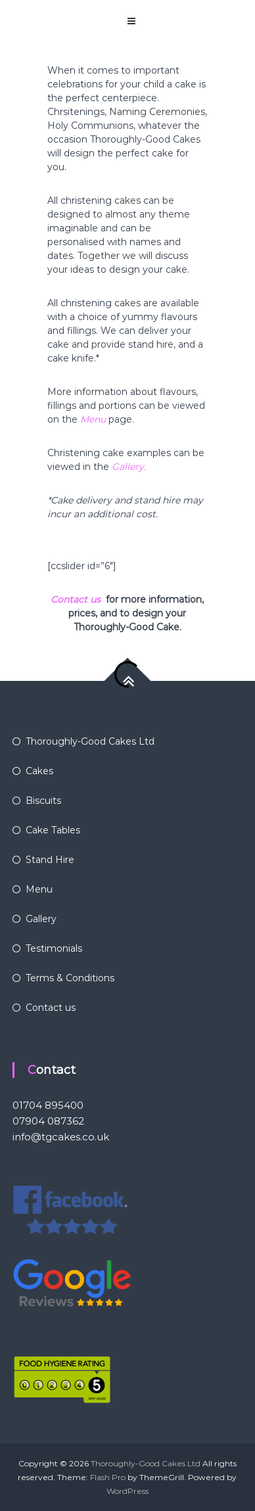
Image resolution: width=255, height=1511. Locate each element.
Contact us (76, 599)
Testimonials (54, 948)
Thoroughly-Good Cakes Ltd (90, 741)
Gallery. (129, 467)
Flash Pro (108, 1477)
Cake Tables (53, 830)
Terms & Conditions (70, 978)
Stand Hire (50, 860)
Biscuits (43, 800)
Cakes (39, 771)
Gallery (41, 919)
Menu (93, 419)
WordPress (127, 1491)
